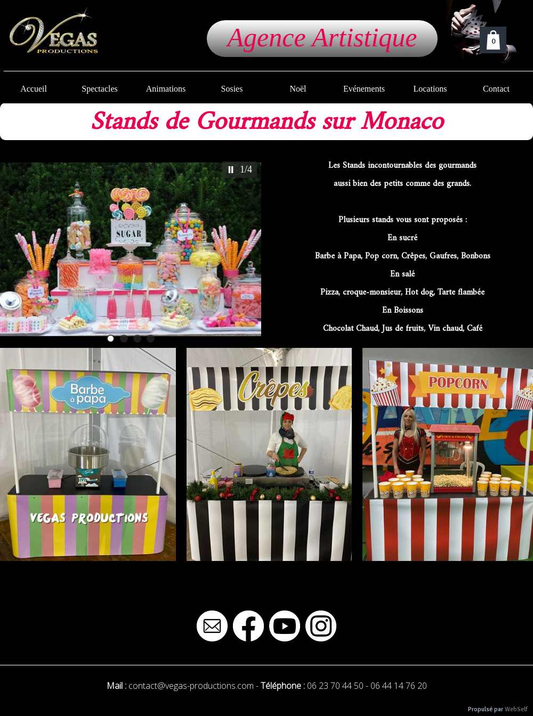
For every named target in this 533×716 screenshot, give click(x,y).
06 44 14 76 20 (398, 685)
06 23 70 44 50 (335, 685)
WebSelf (516, 709)
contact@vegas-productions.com (191, 685)
